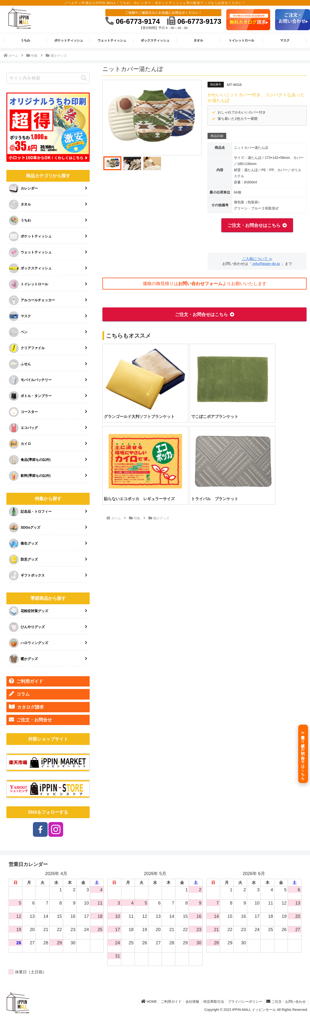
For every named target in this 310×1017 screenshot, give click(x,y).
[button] (84, 78)
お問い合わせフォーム (200, 283)
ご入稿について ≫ (257, 259)
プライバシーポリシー (243, 1001)
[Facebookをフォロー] (40, 829)
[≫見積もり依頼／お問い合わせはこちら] (303, 754)
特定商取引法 (210, 1001)
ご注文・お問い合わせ (285, 1001)
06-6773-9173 (194, 21)
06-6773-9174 (132, 21)
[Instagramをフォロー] (55, 829)
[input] (48, 78)
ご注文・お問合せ (30, 719)
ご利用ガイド (26, 681)
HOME (143, 1001)
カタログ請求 (26, 707)
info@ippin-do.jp (266, 263)
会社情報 (188, 1001)
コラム (19, 694)
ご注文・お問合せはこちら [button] (254, 225)
